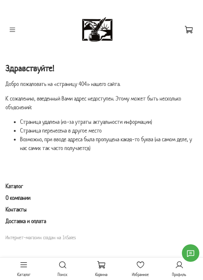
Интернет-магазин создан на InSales (40, 237)
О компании (17, 198)
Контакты (16, 209)
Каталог (14, 186)
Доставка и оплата (25, 221)
